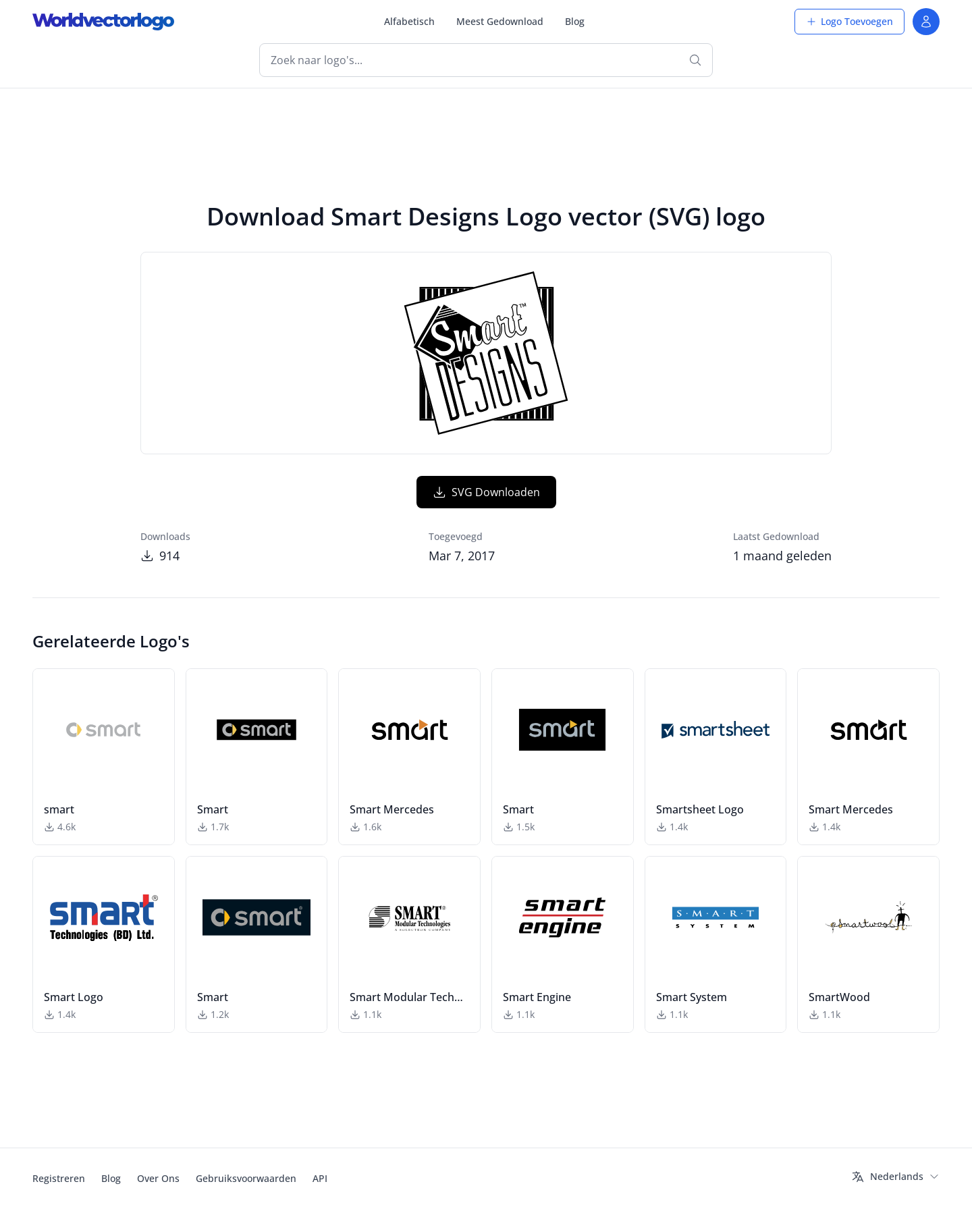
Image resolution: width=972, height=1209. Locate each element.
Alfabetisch (409, 21)
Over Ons (158, 1178)
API (320, 1178)
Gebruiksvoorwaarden (246, 1178)
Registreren (58, 1178)
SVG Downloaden (486, 492)
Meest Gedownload (499, 21)
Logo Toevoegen (849, 21)
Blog (575, 21)
